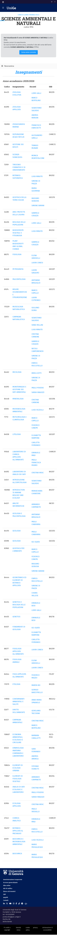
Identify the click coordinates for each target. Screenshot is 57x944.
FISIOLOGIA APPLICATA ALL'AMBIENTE (18, 651)
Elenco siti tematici (9, 891)
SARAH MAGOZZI (38, 392)
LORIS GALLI (36, 93)
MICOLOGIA (17, 372)
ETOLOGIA (16, 684)
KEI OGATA (36, 542)
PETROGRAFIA (18, 269)
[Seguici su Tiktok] (19, 904)
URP (4, 894)
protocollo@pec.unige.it (12, 917)
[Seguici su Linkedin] (4, 904)
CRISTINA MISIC (38, 473)
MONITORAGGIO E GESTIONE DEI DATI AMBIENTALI (19, 389)
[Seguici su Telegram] (22, 904)
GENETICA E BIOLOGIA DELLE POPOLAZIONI (19, 604)
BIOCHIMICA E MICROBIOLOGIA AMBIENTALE (19, 841)
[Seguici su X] (7, 904)
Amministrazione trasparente (12, 879)
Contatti (5, 900)
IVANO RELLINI (37, 325)
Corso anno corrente (28, 52)
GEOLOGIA (17, 531)
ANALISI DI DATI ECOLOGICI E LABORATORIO (19, 789)
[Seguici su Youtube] (10, 904)
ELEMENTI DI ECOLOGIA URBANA (18, 768)
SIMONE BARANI (38, 205)
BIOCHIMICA (17, 853)
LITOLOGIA (17, 434)
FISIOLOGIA (17, 254)
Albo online (6, 885)
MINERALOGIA (18, 399)
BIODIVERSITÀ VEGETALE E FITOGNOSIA (18, 233)
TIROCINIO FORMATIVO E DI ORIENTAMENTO (19, 167)
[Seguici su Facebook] (16, 904)
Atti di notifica (7, 888)
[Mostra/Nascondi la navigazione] (3, 7)
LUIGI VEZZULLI (38, 410)
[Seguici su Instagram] (13, 904)
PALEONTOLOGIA (19, 279)
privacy (35, 927)
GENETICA (16, 617)
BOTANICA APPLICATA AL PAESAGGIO (18, 831)
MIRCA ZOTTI (36, 373)
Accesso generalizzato (10, 882)
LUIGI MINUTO (37, 176)
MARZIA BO (36, 685)
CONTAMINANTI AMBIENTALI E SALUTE (18, 701)
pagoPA (5, 897)
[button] (3, 1)
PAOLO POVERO (38, 388)
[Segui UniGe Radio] (25, 904)
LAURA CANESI (37, 263)
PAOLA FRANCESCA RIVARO (36, 462)
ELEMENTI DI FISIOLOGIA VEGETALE (18, 778)
